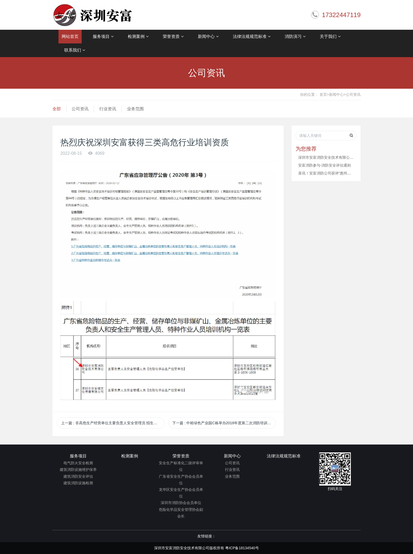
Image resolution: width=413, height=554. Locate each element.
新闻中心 (208, 36)
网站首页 (70, 36)
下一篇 (223, 423)
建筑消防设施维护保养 (78, 469)
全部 (56, 109)
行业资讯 (107, 109)
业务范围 (135, 109)
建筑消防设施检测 (78, 483)
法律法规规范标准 (252, 36)
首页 (324, 94)
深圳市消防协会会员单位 (181, 503)
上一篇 (111, 423)
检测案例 (138, 36)
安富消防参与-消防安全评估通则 (324, 165)
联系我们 (74, 50)
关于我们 (330, 36)
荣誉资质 (173, 36)
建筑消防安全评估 (78, 476)
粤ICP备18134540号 (242, 548)
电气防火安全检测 (78, 463)
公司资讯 (353, 94)
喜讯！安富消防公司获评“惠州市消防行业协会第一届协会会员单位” (352, 173)
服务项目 (103, 36)
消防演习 (295, 36)
